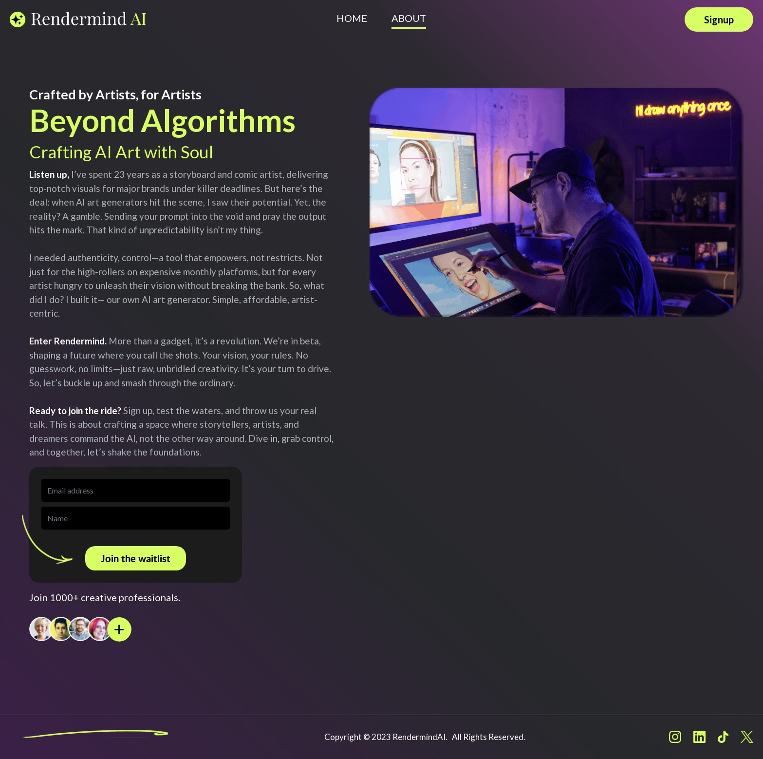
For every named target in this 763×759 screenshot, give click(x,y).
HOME (351, 18)
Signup (719, 19)
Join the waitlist (135, 558)
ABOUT (408, 18)
